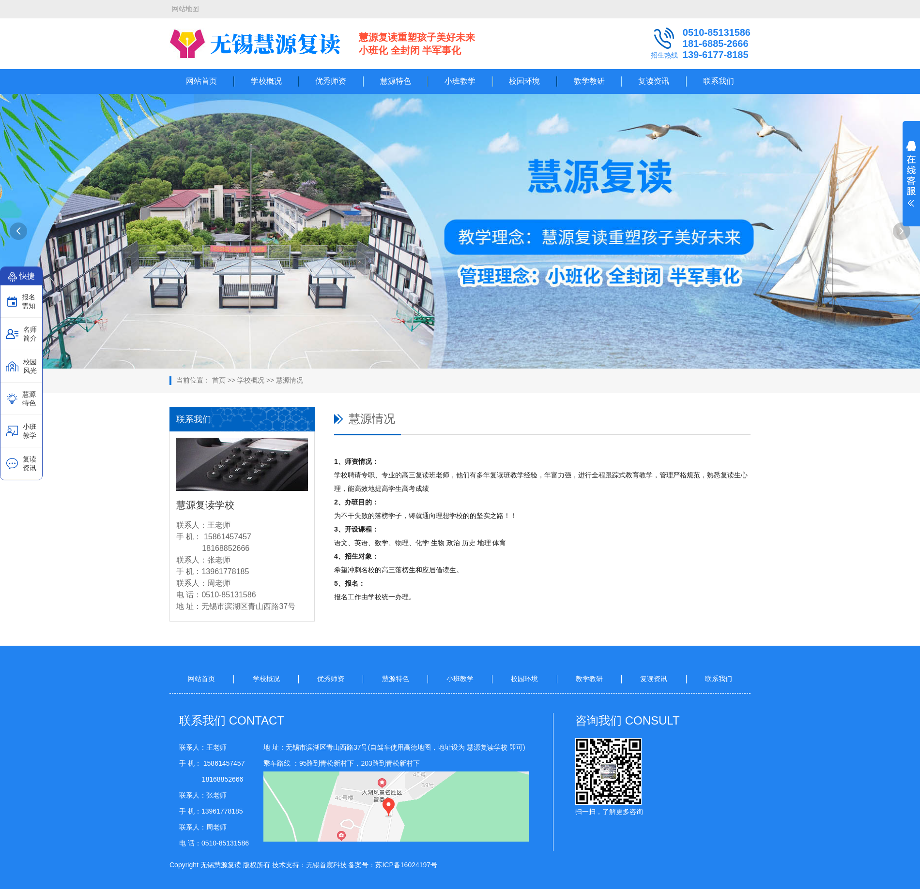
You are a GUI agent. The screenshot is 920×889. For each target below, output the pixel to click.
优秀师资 (330, 81)
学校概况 (266, 81)
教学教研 (589, 81)
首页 (219, 380)
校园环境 (524, 81)
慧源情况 (289, 380)
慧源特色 (395, 81)
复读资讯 (653, 81)
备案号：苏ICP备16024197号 (392, 865)
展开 (911, 180)
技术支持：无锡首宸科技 (309, 865)
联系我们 (718, 81)
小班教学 (460, 81)
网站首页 (201, 81)
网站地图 (185, 9)
